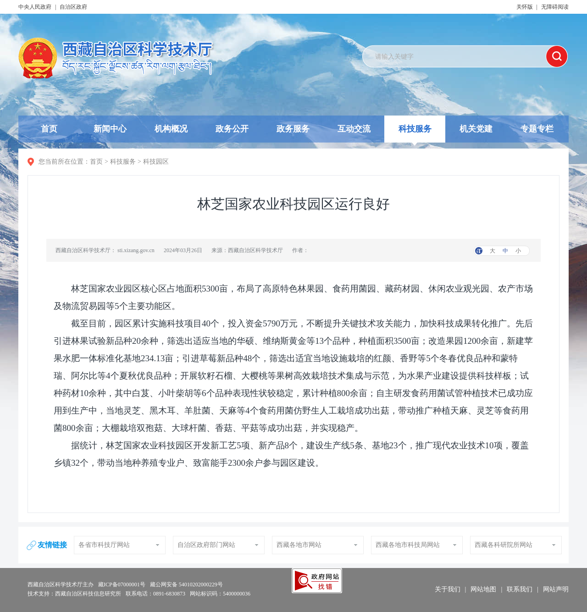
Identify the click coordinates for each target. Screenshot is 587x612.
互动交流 (354, 128)
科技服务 (415, 133)
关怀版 (524, 7)
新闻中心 (110, 128)
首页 (49, 128)
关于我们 (447, 589)
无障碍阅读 (555, 7)
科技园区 (156, 161)
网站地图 (483, 589)
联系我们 (519, 589)
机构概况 (171, 128)
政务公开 (232, 128)
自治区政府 (73, 7)
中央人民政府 (34, 7)
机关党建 (476, 128)
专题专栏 (537, 128)
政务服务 (293, 128)
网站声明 (556, 589)
